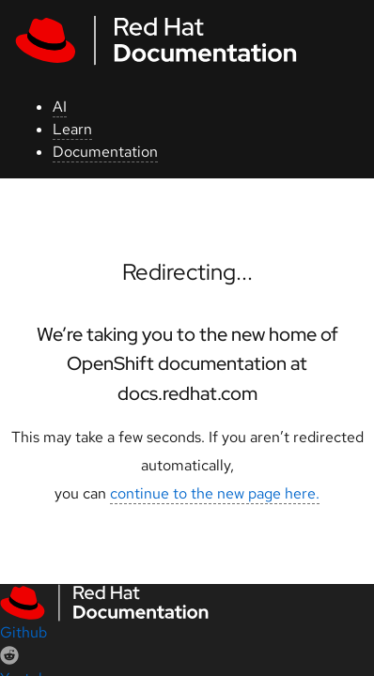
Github (23, 632)
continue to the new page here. (214, 493)
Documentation (105, 151)
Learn (72, 129)
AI (60, 106)
